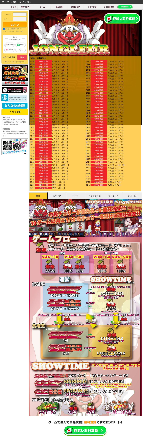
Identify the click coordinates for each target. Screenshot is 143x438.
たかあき (55, 61)
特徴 (38, 196)
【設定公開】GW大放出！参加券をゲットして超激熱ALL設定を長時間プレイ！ (15, 134)
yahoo (9, 50)
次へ (15, 57)
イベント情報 (14, 112)
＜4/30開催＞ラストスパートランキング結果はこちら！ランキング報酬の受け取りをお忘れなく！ (14, 122)
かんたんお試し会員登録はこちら (85, 430)
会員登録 (122, 18)
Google (9, 45)
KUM (54, 182)
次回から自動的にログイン (13, 29)
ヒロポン (55, 165)
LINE (20, 45)
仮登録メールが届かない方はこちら (14, 62)
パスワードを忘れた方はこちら (13, 31)
